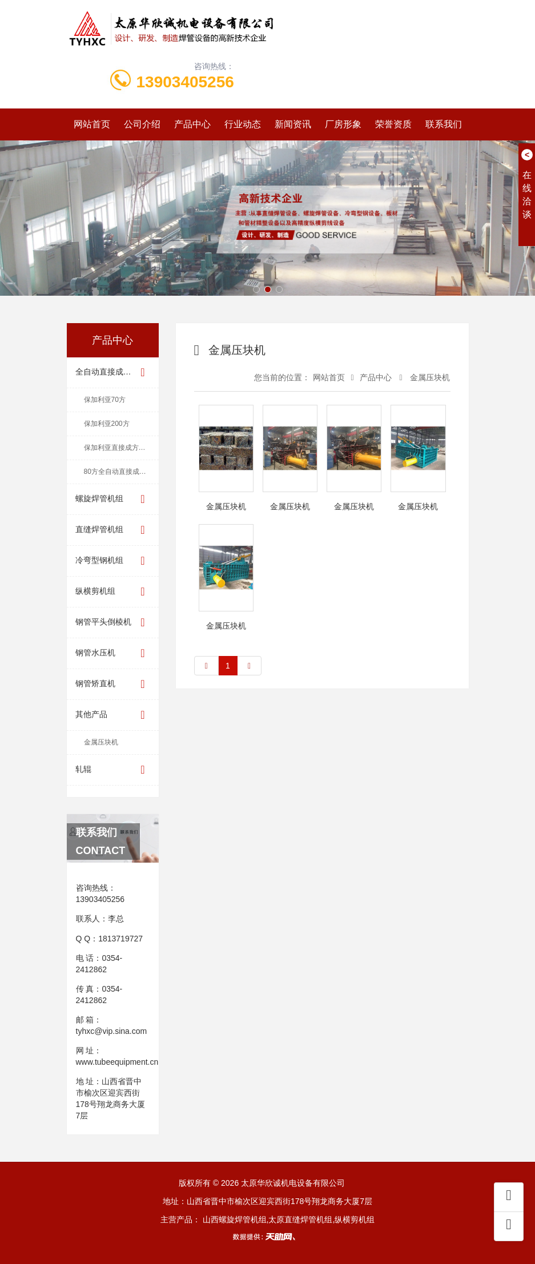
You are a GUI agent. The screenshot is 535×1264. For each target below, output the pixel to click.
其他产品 (112, 715)
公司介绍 (142, 124)
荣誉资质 (393, 124)
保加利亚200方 (107, 424)
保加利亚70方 (105, 400)
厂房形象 (343, 124)
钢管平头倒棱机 (112, 622)
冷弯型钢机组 (112, 560)
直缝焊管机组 (112, 530)
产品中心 (192, 124)
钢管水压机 (112, 653)
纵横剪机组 (112, 591)
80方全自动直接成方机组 (121, 472)
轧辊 (112, 769)
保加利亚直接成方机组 (118, 448)
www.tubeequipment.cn (117, 1061)
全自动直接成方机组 (112, 372)
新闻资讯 (293, 124)
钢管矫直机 (112, 684)
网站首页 (92, 124)
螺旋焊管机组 (112, 499)
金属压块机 (101, 742)
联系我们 (443, 124)
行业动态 (242, 124)
